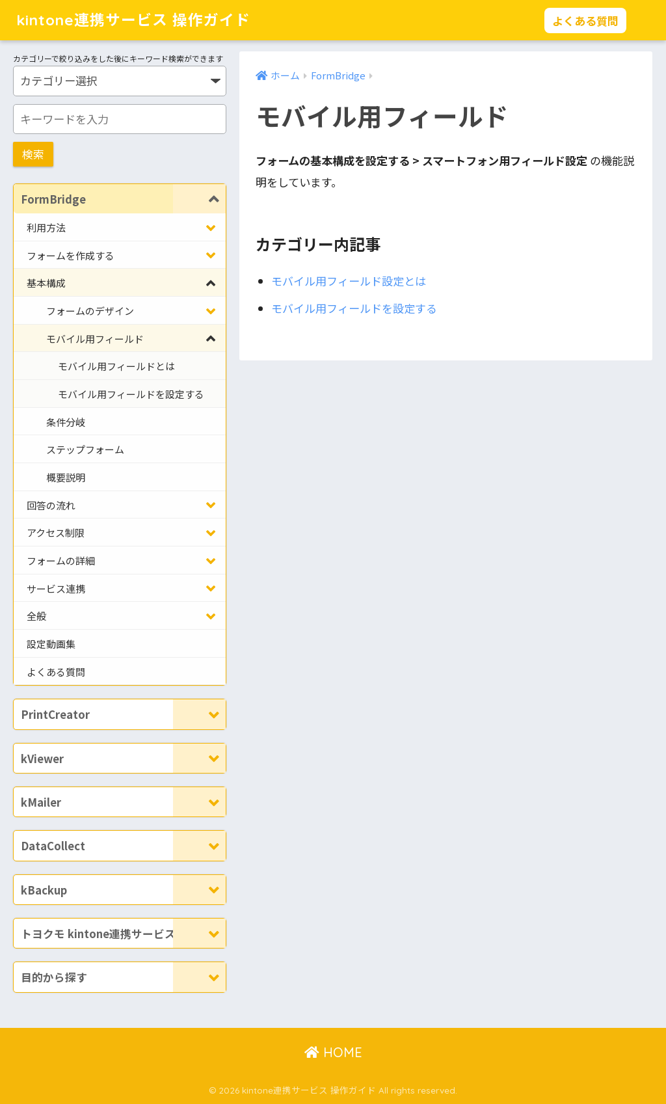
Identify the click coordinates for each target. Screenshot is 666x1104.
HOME (333, 1052)
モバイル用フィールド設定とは (348, 281)
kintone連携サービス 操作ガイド (133, 19)
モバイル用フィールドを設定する (354, 308)
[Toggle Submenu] (199, 198)
